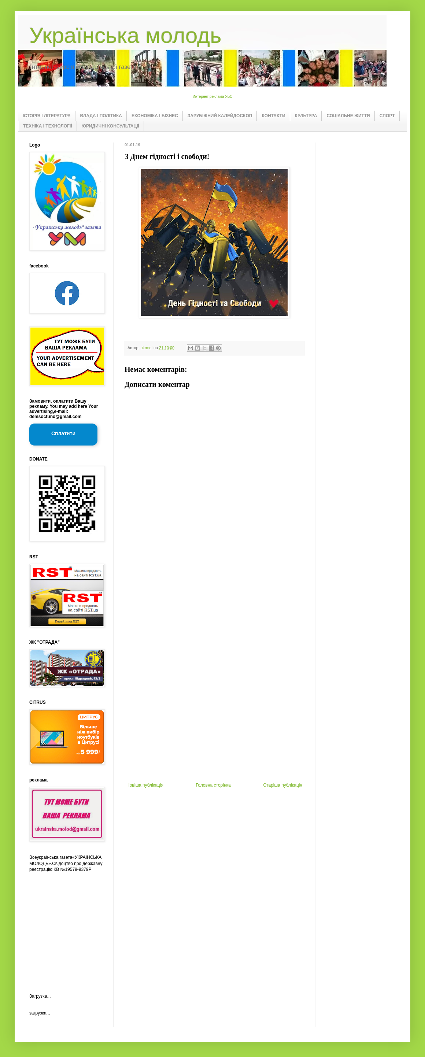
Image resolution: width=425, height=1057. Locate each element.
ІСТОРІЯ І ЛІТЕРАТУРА (47, 115)
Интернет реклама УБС (213, 97)
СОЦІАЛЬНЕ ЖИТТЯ (348, 115)
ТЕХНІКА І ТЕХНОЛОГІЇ (47, 126)
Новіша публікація (144, 785)
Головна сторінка (213, 785)
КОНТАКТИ (273, 115)
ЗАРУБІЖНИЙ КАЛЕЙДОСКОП (220, 115)
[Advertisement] (215, 663)
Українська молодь (125, 35)
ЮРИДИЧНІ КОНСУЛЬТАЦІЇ (110, 126)
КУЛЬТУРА (306, 115)
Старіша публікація (282, 785)
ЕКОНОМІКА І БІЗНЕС (155, 115)
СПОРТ (387, 115)
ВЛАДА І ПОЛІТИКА (101, 115)
